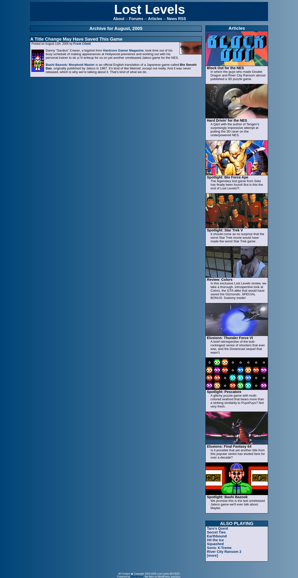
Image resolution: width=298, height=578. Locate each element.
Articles (155, 19)
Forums (136, 19)
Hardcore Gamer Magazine (123, 50)
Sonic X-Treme (219, 548)
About (118, 19)
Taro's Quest (217, 528)
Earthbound (217, 536)
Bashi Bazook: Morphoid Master (70, 65)
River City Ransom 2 (224, 552)
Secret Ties (216, 532)
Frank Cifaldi (82, 43)
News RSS (176, 19)
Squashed (215, 544)
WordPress (137, 576)
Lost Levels (149, 9)
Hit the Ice (215, 540)
